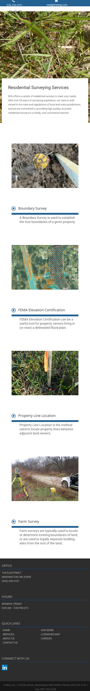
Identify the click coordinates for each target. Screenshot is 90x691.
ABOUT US (8, 638)
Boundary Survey (32, 208)
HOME (6, 630)
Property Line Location (37, 415)
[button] (84, 14)
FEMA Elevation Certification (41, 309)
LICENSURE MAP (50, 634)
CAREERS (46, 638)
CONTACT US (10, 642)
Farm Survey (28, 521)
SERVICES (8, 634)
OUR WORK (47, 630)
